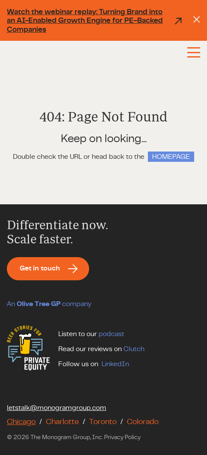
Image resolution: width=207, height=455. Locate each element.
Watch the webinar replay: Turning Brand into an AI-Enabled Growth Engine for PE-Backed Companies (95, 20)
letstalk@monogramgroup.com (56, 407)
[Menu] (193, 52)
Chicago (21, 422)
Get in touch (40, 268)
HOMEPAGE (171, 156)
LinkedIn (115, 364)
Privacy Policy (122, 437)
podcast (111, 334)
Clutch (133, 349)
